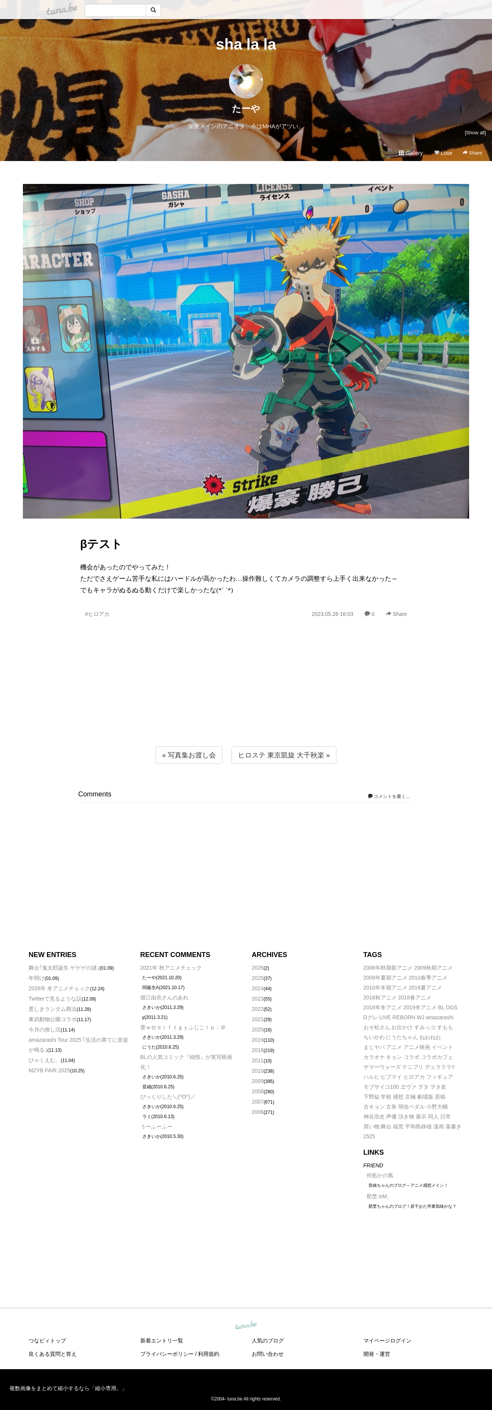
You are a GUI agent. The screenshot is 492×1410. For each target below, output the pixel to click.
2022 (258, 1009)
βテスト (101, 544)
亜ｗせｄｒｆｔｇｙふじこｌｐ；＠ (183, 1027)
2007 (258, 1102)
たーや (246, 108)
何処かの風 (380, 1175)
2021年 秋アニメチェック (171, 968)
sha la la (246, 44)
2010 (258, 1071)
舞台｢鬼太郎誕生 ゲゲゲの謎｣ (64, 968)
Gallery (411, 153)
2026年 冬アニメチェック (59, 988)
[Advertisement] (246, 699)
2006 (258, 1112)
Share (472, 153)
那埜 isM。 (379, 1196)
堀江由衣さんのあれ (164, 997)
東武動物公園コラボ (53, 1019)
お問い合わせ (268, 1354)
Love (443, 153)
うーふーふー (156, 1126)
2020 (258, 1029)
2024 (258, 988)
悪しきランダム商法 (53, 1009)
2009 (258, 1081)
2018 (258, 1050)
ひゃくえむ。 (45, 1060)
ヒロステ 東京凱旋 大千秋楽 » (284, 755)
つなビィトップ (47, 1340)
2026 (258, 968)
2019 (258, 1040)
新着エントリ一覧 (161, 1340)
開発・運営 (376, 1354)
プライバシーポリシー (167, 1354)
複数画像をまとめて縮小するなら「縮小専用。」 (68, 1388)
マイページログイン (387, 1340)
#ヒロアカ (97, 614)
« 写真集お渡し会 (189, 755)
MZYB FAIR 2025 (49, 1070)
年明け (37, 978)
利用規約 (208, 1354)
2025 (258, 978)
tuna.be (245, 1325)
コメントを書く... (389, 796)
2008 (258, 1091)
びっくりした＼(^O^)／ (168, 1097)
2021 (258, 1019)
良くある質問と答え (53, 1354)
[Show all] (475, 132)
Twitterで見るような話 (55, 999)
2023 (258, 999)
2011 (258, 1060)
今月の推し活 (45, 1029)
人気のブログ (268, 1340)
